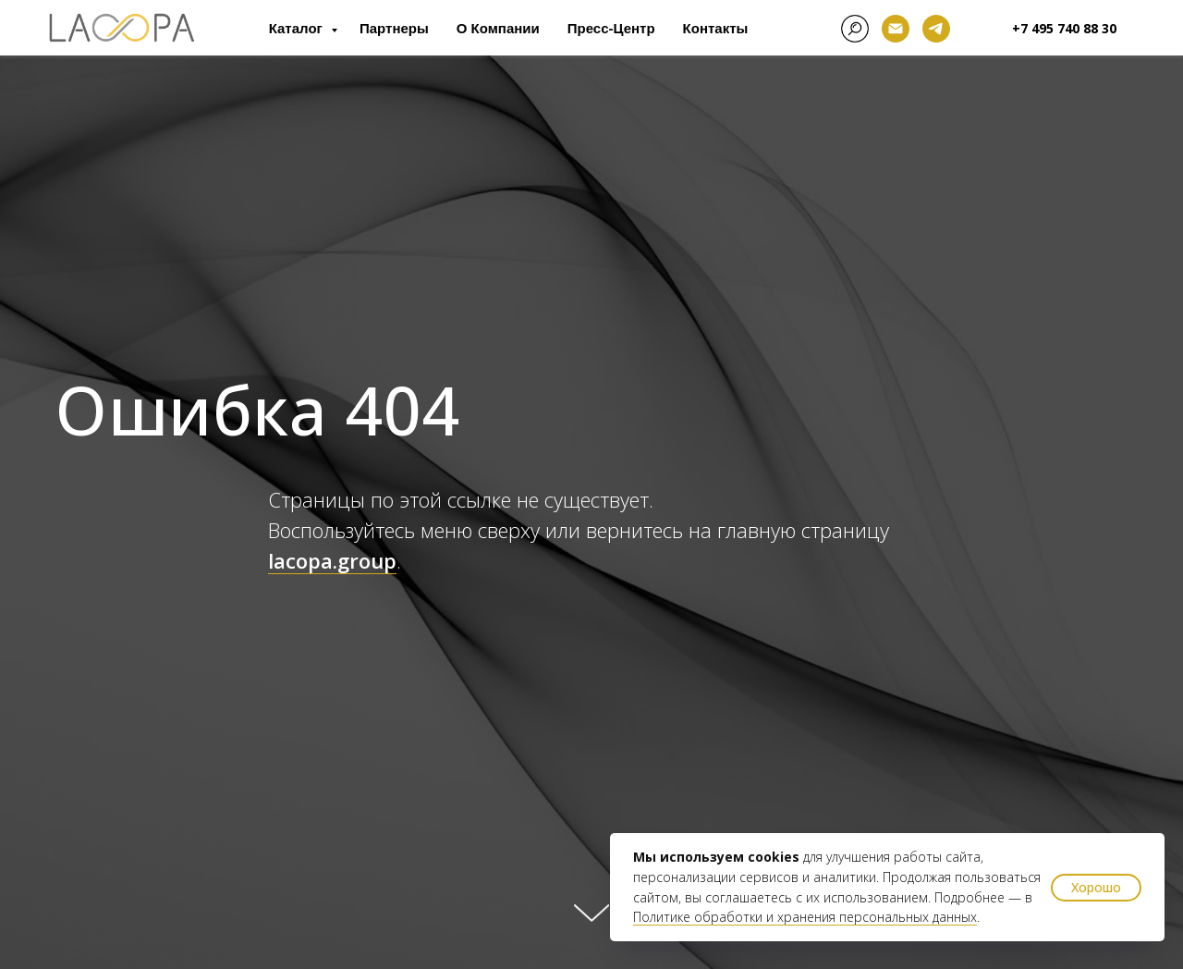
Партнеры (394, 28)
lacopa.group (332, 560)
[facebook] (855, 29)
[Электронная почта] (895, 29)
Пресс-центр (611, 28)
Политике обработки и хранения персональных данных (805, 917)
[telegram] (936, 29)
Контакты (716, 28)
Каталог (297, 28)
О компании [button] (498, 28)
